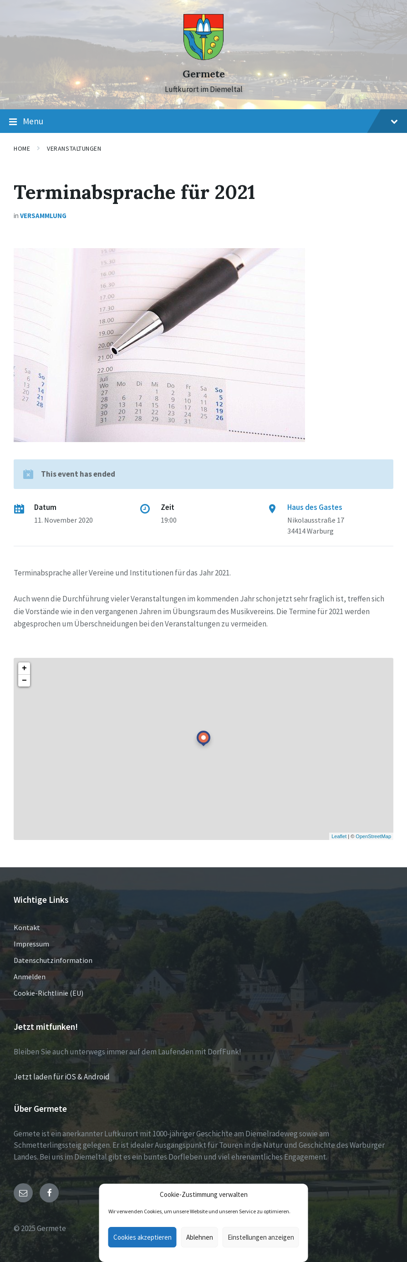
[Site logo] (203, 58)
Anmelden (30, 976)
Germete (204, 74)
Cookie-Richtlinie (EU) (48, 992)
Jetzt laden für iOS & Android (62, 1077)
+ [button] (24, 668)
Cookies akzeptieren (142, 1237)
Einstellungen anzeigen (261, 1237)
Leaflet (338, 836)
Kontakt (27, 927)
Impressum (31, 943)
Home (22, 148)
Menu (203, 121)
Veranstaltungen (74, 148)
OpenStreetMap (373, 836)
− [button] (24, 680)
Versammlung (43, 215)
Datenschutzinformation (53, 960)
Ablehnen (199, 1237)
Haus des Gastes (314, 507)
